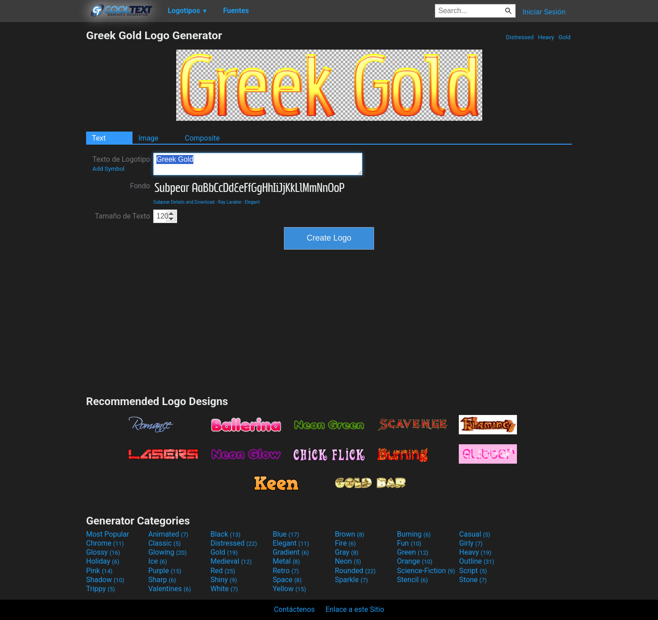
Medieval (231, 561)
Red (222, 570)
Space (287, 579)
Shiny (223, 579)
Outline (476, 561)
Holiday (102, 561)
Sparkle (351, 579)
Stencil (412, 579)
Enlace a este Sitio (354, 609)
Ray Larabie (230, 202)
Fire (345, 543)
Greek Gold (257, 164)
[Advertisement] (43, 164)
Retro (286, 570)
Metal (286, 561)
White (224, 588)
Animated (168, 534)
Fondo (140, 186)
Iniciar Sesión (544, 12)
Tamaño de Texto (122, 216)
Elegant (252, 202)
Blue (286, 534)
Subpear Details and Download (184, 202)
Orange (415, 561)
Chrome (105, 543)
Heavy (546, 37)
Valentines (169, 588)
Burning (414, 534)
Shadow (105, 579)
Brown (349, 534)
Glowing (167, 552)
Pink (99, 570)
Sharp (162, 579)
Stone (473, 579)
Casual (474, 534)
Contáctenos (294, 609)
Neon (348, 561)
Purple (164, 570)
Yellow (289, 588)
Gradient (291, 552)
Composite (202, 138)
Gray (346, 552)
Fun (409, 543)
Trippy (100, 588)
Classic (164, 543)
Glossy (103, 552)
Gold (564, 37)
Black (225, 534)
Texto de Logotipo (121, 163)
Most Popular (107, 534)
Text (98, 138)
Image (148, 138)
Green (413, 552)
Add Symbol (108, 168)
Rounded (355, 570)
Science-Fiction (426, 570)
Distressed (519, 37)
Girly (471, 543)
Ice (157, 561)
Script (473, 570)
